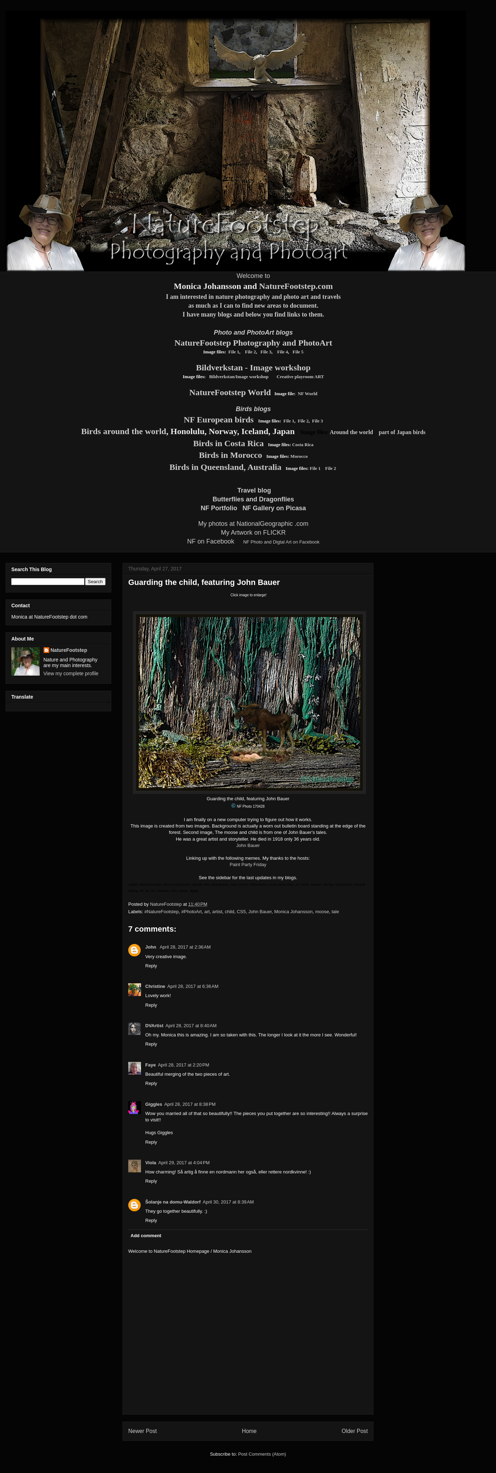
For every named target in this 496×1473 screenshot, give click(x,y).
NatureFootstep (69, 650)
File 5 (298, 351)
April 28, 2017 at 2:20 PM (183, 1065)
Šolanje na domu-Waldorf (173, 1202)
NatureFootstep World (230, 392)
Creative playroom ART (300, 376)
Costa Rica (302, 444)
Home (249, 1431)
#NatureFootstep (162, 911)
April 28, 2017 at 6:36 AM (192, 986)
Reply (151, 965)
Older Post (355, 1431)
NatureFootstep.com (296, 286)
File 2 (250, 351)
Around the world (351, 432)
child (230, 911)
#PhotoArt (191, 911)
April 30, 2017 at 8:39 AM (228, 1202)
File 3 (265, 351)
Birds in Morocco (230, 455)
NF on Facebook (210, 541)
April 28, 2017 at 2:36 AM (185, 947)
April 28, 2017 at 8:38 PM (190, 1104)
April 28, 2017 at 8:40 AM (190, 1025)
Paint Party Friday (248, 864)
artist (217, 911)
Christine (155, 986)
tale (335, 911)
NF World (307, 393)
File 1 (234, 351)
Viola (150, 1162)
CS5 (241, 911)
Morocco (299, 456)
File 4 (282, 351)
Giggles (153, 1104)
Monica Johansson (293, 911)
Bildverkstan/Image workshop (239, 376)
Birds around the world (123, 431)
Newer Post (142, 1431)
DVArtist (154, 1025)
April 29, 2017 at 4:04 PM (184, 1162)
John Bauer (248, 845)
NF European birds (218, 419)
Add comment (146, 1235)
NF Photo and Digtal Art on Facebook (281, 542)
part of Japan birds (402, 432)
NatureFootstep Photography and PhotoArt (253, 342)
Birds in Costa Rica (228, 443)
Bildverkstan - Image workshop (253, 367)
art (207, 911)
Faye (150, 1065)
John (151, 947)
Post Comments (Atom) (262, 1454)
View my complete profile (71, 673)
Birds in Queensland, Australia (225, 467)
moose (322, 911)
